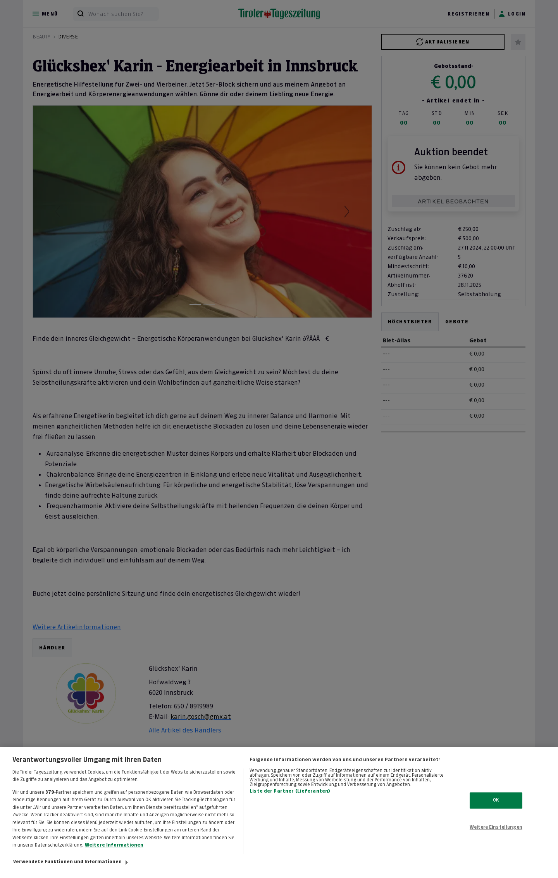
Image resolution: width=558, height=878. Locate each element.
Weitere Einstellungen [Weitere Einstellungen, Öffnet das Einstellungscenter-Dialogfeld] (496, 833)
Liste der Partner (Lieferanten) (290, 797)
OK (496, 806)
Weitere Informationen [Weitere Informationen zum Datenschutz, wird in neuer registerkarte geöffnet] (114, 851)
